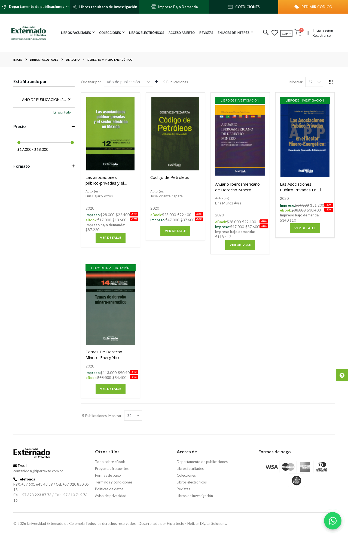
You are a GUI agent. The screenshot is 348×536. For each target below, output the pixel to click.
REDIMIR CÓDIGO (316, 7)
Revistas (183, 489)
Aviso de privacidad (110, 496)
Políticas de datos (109, 489)
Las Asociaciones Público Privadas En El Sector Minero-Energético (300, 192)
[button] (266, 33)
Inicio (17, 59)
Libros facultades (44, 59)
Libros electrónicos (192, 482)
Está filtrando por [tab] (30, 81)
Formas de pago (108, 475)
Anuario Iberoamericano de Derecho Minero (237, 186)
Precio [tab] (19, 126)
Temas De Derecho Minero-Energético (104, 354)
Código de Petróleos (169, 177)
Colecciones (186, 475)
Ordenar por (91, 82)
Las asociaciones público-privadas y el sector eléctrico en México (105, 185)
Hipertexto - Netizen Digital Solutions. (197, 523)
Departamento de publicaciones (202, 462)
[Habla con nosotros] (332, 520)
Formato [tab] (21, 166)
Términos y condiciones (113, 482)
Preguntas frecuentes (112, 468)
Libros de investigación (195, 496)
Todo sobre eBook (110, 462)
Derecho (73, 59)
